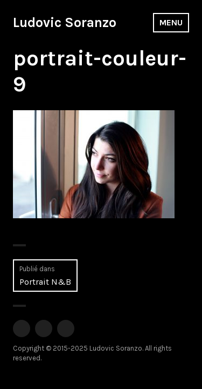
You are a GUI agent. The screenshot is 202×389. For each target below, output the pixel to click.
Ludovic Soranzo (64, 22)
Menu (171, 22)
